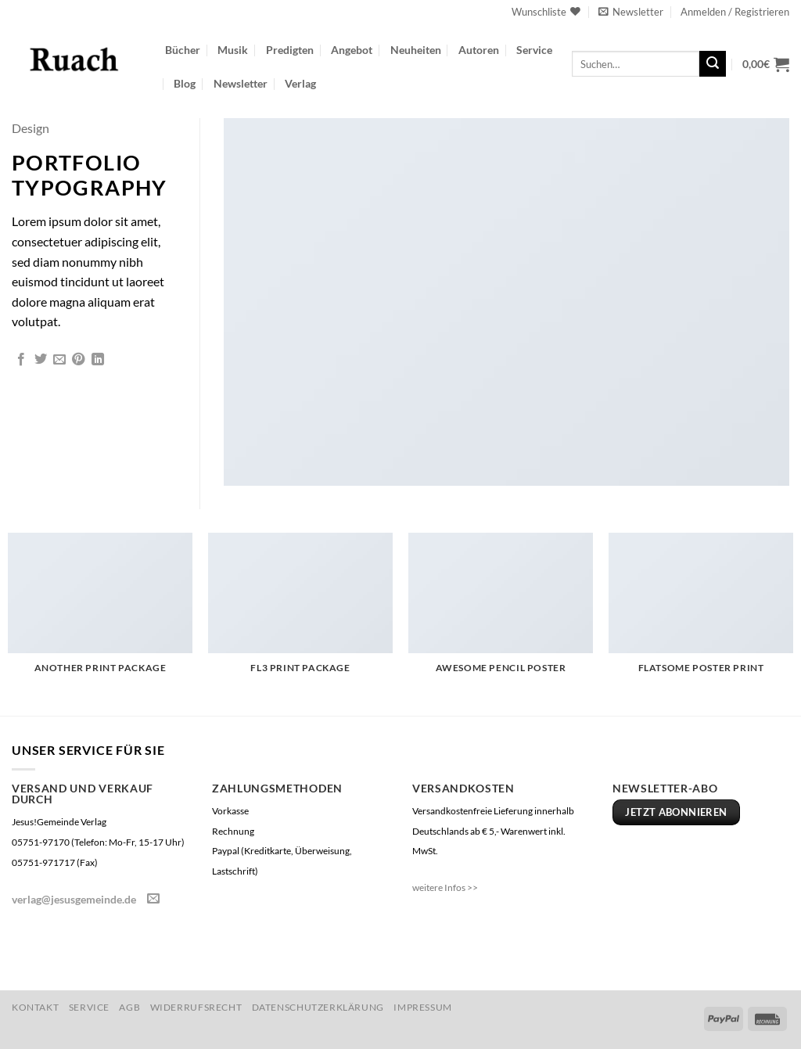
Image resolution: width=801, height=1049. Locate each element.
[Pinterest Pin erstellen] (78, 360)
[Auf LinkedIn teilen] (98, 360)
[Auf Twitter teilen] (40, 360)
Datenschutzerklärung (318, 1007)
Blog (185, 83)
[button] (630, 12)
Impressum (422, 1007)
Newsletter (241, 83)
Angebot (351, 49)
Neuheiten (415, 49)
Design (30, 127)
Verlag (300, 83)
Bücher (182, 49)
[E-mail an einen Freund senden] (59, 360)
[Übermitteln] (712, 64)
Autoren (478, 49)
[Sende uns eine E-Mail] (153, 899)
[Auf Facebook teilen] (21, 360)
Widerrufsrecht (196, 1007)
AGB (129, 1007)
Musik (232, 49)
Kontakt (35, 1007)
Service (534, 49)
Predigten (290, 49)
